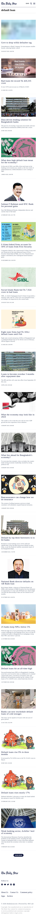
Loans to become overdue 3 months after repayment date (17, 375)
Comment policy (26, 892)
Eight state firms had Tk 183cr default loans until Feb (15, 333)
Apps (3, 896)
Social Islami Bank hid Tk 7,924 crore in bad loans (16, 291)
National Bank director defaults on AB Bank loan (17, 582)
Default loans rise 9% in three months (15, 753)
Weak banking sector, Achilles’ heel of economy (17, 832)
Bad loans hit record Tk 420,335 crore (16, 82)
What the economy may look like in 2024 (17, 415)
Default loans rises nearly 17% (15, 792)
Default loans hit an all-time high (16, 668)
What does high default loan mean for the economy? (17, 161)
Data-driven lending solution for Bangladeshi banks (16, 120)
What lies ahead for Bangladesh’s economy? (16, 456)
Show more (18, 855)
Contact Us (14, 892)
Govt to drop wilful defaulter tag (16, 42)
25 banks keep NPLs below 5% (15, 627)
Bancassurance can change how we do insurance (17, 498)
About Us (4, 892)
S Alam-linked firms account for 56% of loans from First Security (16, 245)
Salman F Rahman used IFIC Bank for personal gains (17, 205)
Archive (10, 896)
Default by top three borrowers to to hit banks (18, 538)
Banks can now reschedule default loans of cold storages (17, 712)
